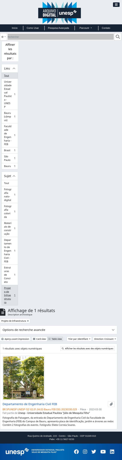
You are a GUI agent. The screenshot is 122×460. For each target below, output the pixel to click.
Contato (106, 28)
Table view (55, 338)
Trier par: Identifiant (78, 338)
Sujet (7, 176)
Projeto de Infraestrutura (10, 295)
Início (14, 28)
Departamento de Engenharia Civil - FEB (10, 250)
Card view (39, 338)
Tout (6, 75)
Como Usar (33, 28)
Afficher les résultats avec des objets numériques (87, 348)
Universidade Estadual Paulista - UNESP (10, 94)
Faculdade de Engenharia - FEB (10, 135)
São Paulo (10, 158)
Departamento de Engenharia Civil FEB (30, 404)
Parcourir (84, 28)
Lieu (7, 68)
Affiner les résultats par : (10, 51)
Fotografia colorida (10, 212)
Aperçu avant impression (15, 338)
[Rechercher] (60, 36)
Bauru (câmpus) (10, 116)
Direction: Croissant (104, 338)
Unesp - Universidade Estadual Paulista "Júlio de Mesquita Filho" (54, 413)
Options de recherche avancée (24, 330)
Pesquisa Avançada (58, 28)
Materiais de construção (10, 228)
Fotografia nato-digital (10, 195)
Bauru (10, 166)
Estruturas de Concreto (10, 275)
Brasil (10, 151)
